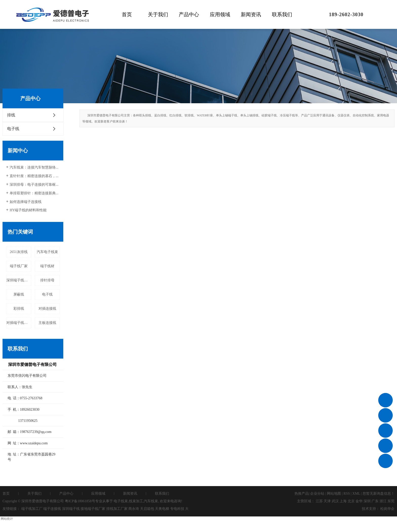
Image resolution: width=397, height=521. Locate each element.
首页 (127, 14)
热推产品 (301, 493)
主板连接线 (47, 323)
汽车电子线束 (47, 252)
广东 (375, 501)
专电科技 (177, 509)
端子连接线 (52, 509)
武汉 (335, 501)
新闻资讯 (251, 14)
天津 (327, 501)
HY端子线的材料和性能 (28, 210)
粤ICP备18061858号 (80, 501)
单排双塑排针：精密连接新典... (34, 193)
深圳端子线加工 (18, 280)
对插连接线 (47, 308)
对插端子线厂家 (18, 323)
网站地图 (334, 493)
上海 (343, 501)
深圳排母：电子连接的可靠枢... (34, 184)
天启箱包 (147, 509)
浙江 (383, 501)
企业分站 (317, 493)
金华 (359, 501)
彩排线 (18, 308)
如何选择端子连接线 (26, 202)
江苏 (319, 501)
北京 (351, 501)
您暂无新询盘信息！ (378, 493)
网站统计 (7, 518)
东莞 (390, 501)
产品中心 (189, 14)
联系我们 (282, 14)
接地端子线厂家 (93, 509)
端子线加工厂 (32, 509)
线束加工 (136, 501)
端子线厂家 (19, 266)
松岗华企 (387, 509)
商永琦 (133, 509)
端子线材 (47, 266)
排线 (11, 115)
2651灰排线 (19, 252)
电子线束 (121, 501)
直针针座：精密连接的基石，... (34, 176)
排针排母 (47, 280)
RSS (347, 493)
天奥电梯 (162, 509)
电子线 (13, 129)
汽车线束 (151, 501)
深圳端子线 (71, 509)
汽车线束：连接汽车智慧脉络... (34, 167)
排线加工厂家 (117, 509)
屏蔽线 (18, 294)
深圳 (367, 501)
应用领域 (220, 14)
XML (356, 493)
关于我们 (158, 14)
